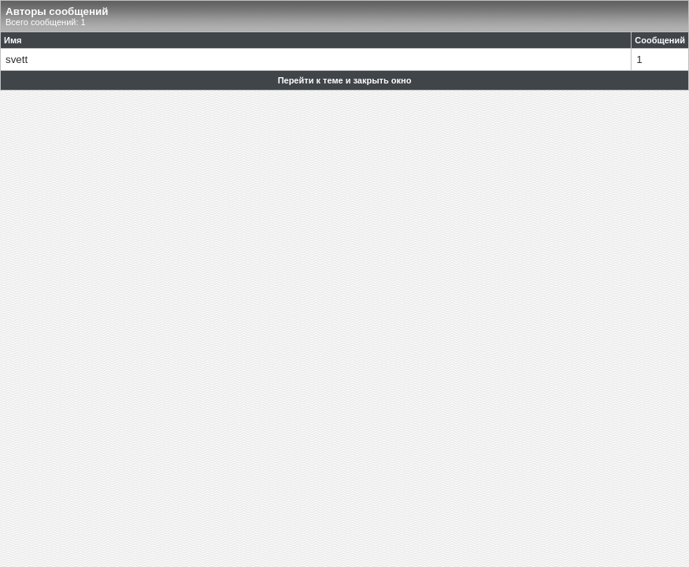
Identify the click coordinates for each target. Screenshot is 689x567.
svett (17, 59)
